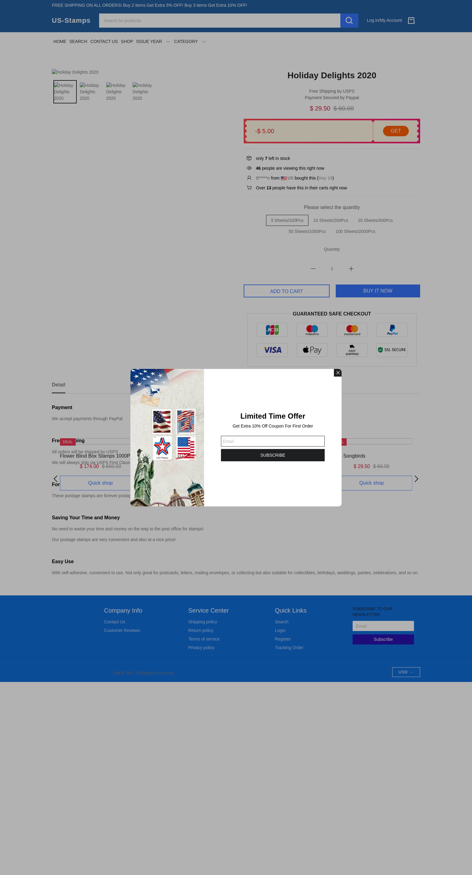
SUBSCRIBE (273, 455)
